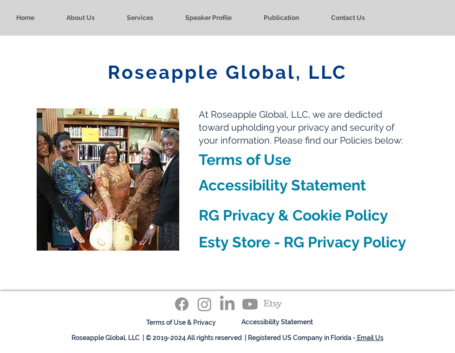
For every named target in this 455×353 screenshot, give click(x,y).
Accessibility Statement (282, 185)
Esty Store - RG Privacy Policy (302, 242)
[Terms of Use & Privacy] (181, 322)
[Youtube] (250, 304)
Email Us (370, 337)
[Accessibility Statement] (277, 322)
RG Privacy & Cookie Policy (293, 215)
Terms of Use (245, 159)
